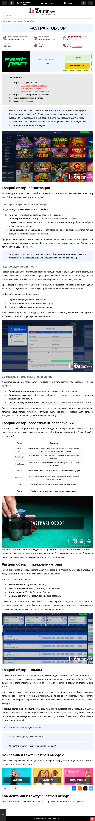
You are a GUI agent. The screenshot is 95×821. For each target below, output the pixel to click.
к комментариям (77, 49)
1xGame (4, 23)
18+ (90, 3)
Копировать (77, 68)
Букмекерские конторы (15, 23)
